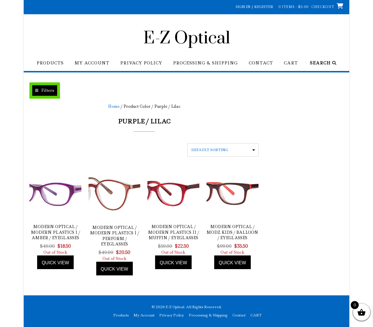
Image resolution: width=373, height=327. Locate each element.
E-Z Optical (186, 38)
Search (323, 63)
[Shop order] (223, 150)
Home (114, 106)
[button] (44, 90)
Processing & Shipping (205, 63)
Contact (261, 63)
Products (50, 63)
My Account (92, 63)
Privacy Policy (141, 63)
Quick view (55, 262)
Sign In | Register (254, 6)
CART (291, 63)
